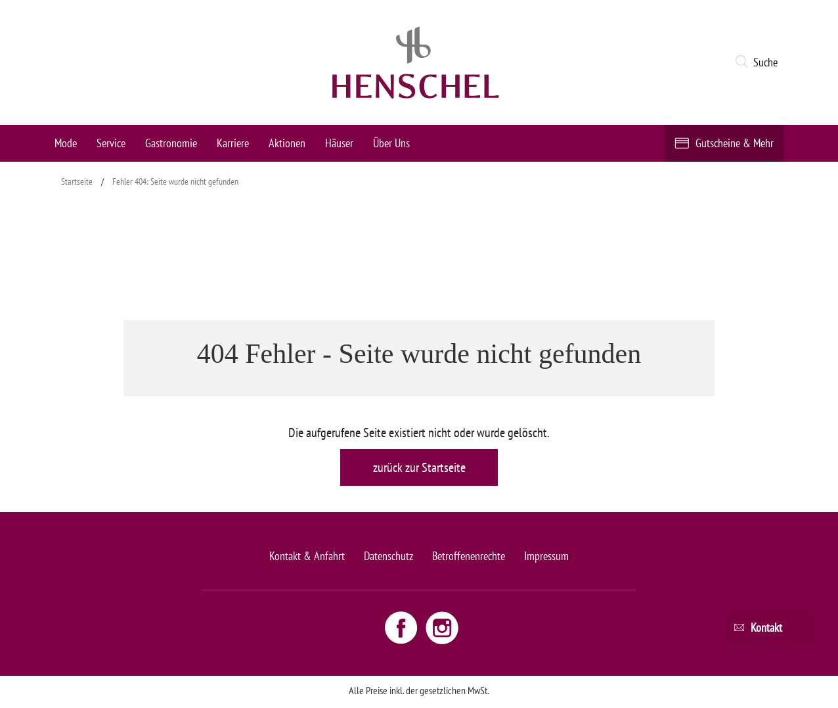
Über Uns (391, 143)
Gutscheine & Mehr (734, 143)
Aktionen (287, 143)
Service (111, 143)
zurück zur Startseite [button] (419, 467)
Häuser (339, 143)
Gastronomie (171, 143)
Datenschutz (388, 555)
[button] (759, 62)
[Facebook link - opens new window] (402, 627)
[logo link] (415, 62)
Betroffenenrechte (468, 555)
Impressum (546, 555)
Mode (66, 143)
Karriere (233, 143)
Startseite (77, 181)
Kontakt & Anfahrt (307, 555)
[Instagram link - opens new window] (442, 627)
